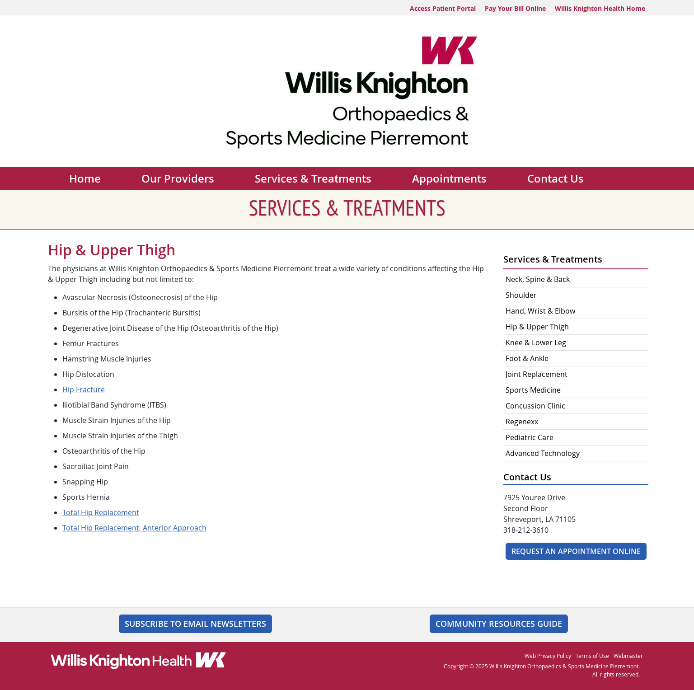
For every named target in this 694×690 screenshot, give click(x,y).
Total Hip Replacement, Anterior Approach (134, 528)
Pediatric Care (529, 437)
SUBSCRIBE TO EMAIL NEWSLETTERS (195, 623)
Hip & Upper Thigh (537, 327)
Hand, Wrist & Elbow (540, 311)
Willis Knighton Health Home (600, 8)
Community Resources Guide (499, 623)
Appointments (449, 178)
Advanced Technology (543, 453)
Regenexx (522, 422)
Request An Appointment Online (576, 551)
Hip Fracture (83, 389)
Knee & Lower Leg (536, 342)
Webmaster (628, 655)
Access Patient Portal (443, 8)
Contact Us (555, 178)
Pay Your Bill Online (515, 8)
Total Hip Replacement (100, 512)
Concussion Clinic (536, 406)
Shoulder (521, 295)
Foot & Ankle (527, 358)
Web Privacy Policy (548, 655)
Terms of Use (592, 655)
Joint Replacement (536, 374)
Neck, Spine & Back (538, 279)
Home (85, 178)
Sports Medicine (533, 390)
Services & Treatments (313, 178)
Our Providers (177, 178)
